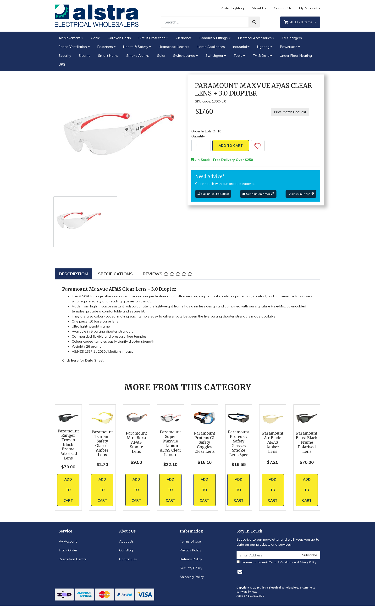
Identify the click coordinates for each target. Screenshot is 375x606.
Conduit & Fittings (213, 38)
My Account (68, 541)
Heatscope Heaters (174, 47)
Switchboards (184, 55)
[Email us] (239, 572)
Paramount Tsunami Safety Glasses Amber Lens (102, 443)
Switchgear (214, 55)
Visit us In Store (301, 194)
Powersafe (288, 47)
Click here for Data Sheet (83, 360)
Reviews (167, 274)
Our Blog (126, 550)
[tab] (73, 273)
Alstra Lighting (232, 8)
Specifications (115, 274)
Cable (95, 38)
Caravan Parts (119, 38)
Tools (238, 55)
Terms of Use (190, 541)
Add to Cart (231, 145)
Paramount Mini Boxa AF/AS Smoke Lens (136, 442)
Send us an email (258, 194)
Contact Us (283, 8)
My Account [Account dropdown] (308, 8)
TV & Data (261, 55)
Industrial (239, 47)
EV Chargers (292, 38)
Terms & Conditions (281, 562)
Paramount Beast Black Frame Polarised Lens (307, 442)
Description (73, 274)
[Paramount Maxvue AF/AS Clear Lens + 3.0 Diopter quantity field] (200, 145)
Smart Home (108, 55)
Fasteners (105, 47)
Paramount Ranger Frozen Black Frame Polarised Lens (68, 444)
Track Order (68, 550)
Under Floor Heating (296, 55)
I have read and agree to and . (277, 562)
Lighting (263, 47)
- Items (298, 22)
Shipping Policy (192, 577)
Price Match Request (290, 112)
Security (65, 55)
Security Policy (191, 568)
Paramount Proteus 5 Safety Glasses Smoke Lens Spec (238, 443)
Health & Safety (135, 47)
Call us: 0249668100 (213, 194)
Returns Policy (191, 559)
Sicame (84, 55)
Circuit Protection (151, 38)
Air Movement (69, 38)
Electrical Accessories (255, 38)
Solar (161, 55)
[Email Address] (268, 555)
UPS (62, 64)
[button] (258, 145)
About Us (259, 8)
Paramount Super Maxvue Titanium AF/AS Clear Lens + (170, 443)
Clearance (184, 38)
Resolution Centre (73, 559)
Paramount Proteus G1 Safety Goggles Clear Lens (204, 442)
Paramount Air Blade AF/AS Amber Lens (272, 442)
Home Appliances (211, 47)
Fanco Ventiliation (73, 47)
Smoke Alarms (137, 55)
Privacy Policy (190, 550)
